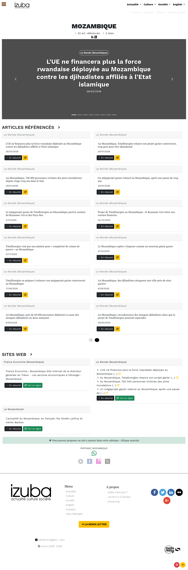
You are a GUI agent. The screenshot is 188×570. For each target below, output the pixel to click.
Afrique (160, 12)
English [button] (178, 4)
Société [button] (163, 4)
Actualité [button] (133, 4)
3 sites (108, 33)
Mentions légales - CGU (50, 539)
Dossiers (71, 509)
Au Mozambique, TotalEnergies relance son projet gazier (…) (136, 377)
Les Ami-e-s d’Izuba (119, 496)
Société (70, 500)
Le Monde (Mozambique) (19, 134)
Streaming (114, 501)
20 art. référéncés (87, 33)
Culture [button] (149, 4)
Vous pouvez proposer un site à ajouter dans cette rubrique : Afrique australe (94, 440)
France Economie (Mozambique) (24, 361)
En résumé (13, 157)
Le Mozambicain (14, 409)
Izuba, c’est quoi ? (118, 492)
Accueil (136, 12)
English (70, 504)
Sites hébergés (74, 513)
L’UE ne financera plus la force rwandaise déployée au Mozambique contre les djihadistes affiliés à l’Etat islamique (93, 73)
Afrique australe (177, 12)
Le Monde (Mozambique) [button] (94, 52)
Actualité (148, 12)
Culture (70, 495)
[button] (16, 79)
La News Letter (94, 524)
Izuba (42, 546)
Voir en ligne (32, 385)
